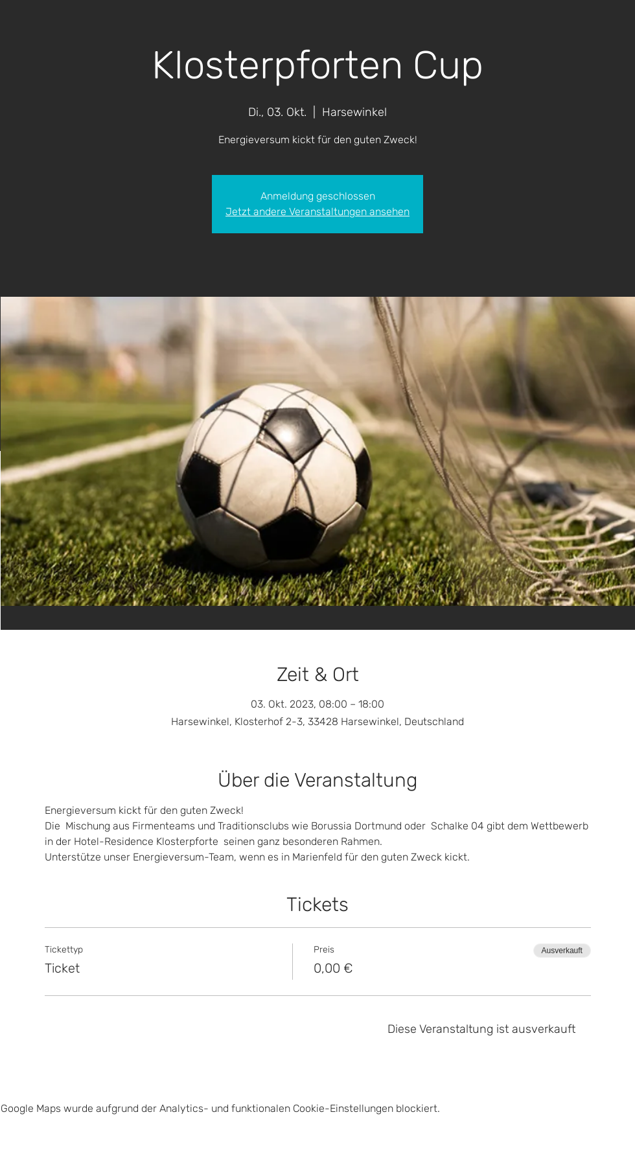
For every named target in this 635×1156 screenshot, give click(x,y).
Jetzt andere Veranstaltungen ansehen (317, 211)
